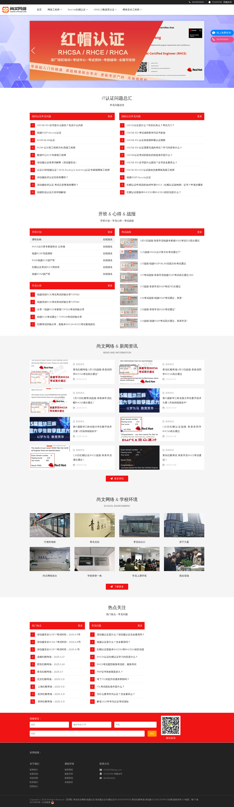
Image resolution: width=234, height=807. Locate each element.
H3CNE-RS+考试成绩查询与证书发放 (146, 133)
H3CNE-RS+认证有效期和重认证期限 (146, 140)
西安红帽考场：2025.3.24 (51, 664)
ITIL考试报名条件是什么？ (110, 687)
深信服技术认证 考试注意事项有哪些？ (57, 185)
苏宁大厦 (184, 542)
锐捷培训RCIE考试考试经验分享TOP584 (58, 302)
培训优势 (34, 778)
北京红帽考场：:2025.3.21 (50, 679)
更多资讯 (117, 478)
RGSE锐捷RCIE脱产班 (43, 260)
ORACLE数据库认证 (105, 9)
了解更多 (117, 586)
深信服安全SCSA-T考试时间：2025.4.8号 (59, 642)
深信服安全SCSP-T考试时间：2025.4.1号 (58, 649)
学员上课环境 (139, 576)
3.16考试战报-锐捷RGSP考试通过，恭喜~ (161, 298)
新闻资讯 (69, 778)
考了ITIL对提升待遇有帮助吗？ (113, 679)
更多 (110, 116)
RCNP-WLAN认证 (46, 140)
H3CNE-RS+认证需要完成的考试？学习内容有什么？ (154, 147)
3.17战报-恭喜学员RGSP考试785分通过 (160, 286)
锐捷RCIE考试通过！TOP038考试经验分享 (59, 317)
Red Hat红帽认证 (78, 9)
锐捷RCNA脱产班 (41, 274)
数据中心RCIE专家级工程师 (51, 155)
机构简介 (34, 770)
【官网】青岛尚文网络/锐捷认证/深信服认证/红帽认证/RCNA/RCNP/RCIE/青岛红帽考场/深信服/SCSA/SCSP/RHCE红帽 (119, 800)
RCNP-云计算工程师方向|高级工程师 (56, 147)
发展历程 (34, 774)
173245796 (220, 2)
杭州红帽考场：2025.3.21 (51, 694)
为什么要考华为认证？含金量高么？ (116, 694)
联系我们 (34, 782)
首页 (39, 9)
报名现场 (184, 576)
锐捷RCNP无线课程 (42, 253)
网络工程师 (55, 9)
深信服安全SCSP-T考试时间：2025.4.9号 (58, 634)
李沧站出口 (139, 542)
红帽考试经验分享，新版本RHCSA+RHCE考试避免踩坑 (66, 324)
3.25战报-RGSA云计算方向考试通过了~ (160, 252)
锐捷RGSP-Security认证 (49, 133)
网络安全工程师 (132, 9)
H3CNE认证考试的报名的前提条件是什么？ (150, 155)
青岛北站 (94, 542)
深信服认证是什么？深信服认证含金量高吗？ (121, 634)
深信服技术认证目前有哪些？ (52, 177)
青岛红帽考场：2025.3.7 (50, 672)
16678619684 (196, 2)
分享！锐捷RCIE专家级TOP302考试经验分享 (60, 309)
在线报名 (108, 246)
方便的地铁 (50, 542)
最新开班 (69, 774)
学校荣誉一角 (94, 576)
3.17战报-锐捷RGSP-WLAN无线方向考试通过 (163, 263)
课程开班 (69, 764)
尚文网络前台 (50, 576)
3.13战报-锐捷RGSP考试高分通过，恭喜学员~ (164, 321)
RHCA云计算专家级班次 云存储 (48, 246)
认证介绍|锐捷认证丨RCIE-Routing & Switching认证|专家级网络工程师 (73, 170)
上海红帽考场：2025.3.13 (50, 687)
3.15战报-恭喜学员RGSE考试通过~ (158, 309)
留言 (152, 734)
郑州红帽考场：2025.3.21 (51, 701)
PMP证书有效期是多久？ (110, 672)
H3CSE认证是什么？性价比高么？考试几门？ (151, 125)
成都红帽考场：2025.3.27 (50, 657)
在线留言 (69, 782)
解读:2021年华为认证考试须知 (112, 701)
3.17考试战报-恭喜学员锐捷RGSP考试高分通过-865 (166, 275)
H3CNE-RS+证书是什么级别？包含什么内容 (60, 125)
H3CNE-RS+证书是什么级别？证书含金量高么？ (152, 162)
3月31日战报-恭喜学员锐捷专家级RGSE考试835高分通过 (170, 241)
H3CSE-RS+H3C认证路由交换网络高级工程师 (150, 170)
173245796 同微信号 (112, 774)
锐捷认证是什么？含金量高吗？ (113, 642)
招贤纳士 (34, 786)
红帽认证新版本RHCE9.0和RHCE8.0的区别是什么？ (154, 192)
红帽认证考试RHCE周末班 (46, 267)
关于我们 (34, 764)
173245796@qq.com (112, 770)
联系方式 (104, 764)
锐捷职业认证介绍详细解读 (51, 192)
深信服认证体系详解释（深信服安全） (57, 162)
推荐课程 (69, 770)
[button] (115, 77)
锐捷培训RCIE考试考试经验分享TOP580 (58, 294)
